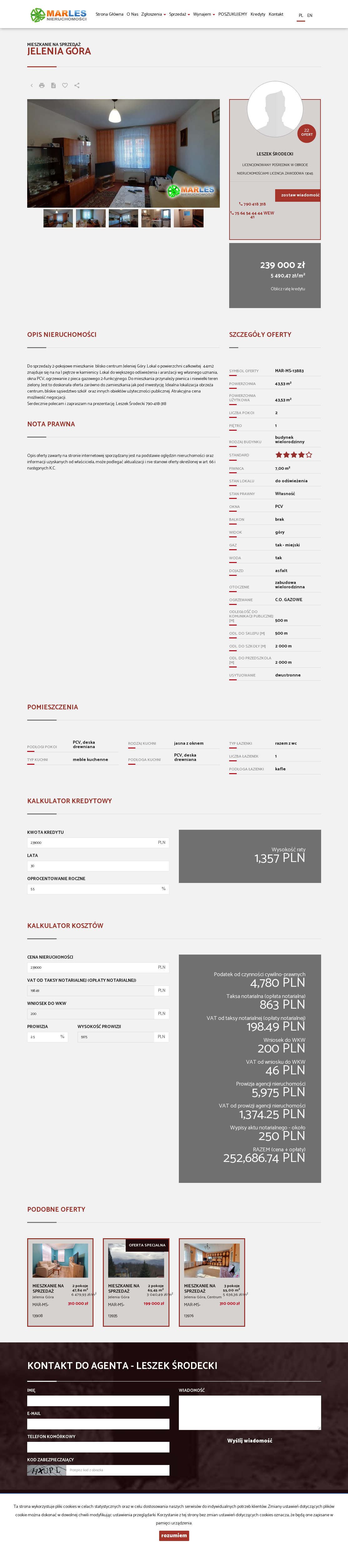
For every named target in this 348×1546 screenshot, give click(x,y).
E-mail (34, 1414)
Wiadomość (192, 1391)
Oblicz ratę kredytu (288, 289)
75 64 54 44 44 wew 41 (252, 215)
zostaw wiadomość (300, 195)
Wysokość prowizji (99, 1027)
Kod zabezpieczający (50, 1460)
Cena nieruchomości (50, 958)
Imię (31, 1391)
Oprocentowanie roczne (56, 879)
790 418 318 (252, 204)
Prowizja (37, 1027)
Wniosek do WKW (46, 1004)
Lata (32, 856)
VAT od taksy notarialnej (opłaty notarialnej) (81, 981)
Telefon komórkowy (51, 1437)
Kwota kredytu (45, 833)
